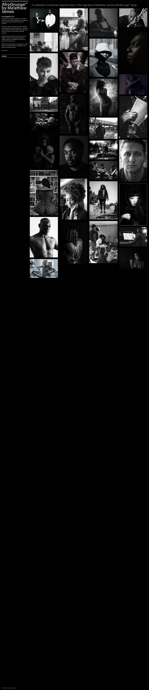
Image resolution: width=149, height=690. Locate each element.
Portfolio (4, 56)
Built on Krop (144, 688)
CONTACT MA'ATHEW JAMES (9, 688)
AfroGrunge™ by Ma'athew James (14, 7)
